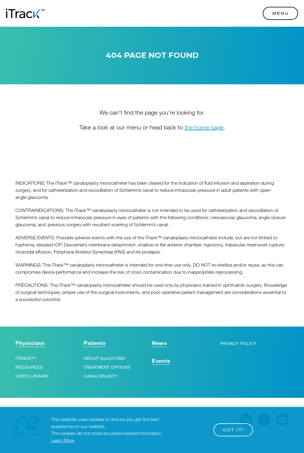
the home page (204, 127)
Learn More (62, 440)
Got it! (233, 430)
